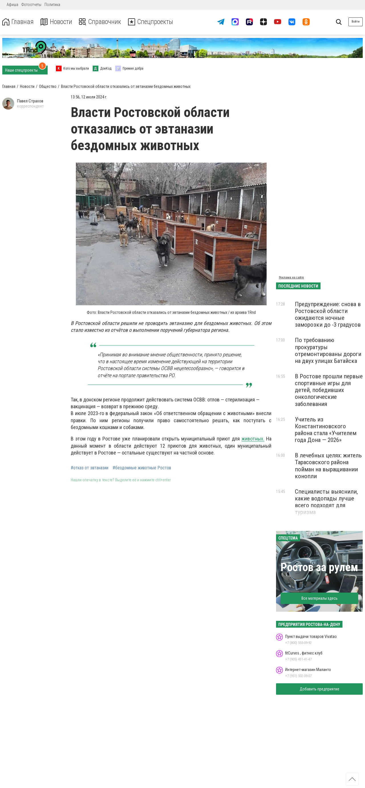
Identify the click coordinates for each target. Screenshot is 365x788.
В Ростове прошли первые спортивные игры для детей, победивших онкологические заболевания (329, 390)
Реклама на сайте (291, 277)
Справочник (101, 22)
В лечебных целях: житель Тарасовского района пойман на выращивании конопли (328, 465)
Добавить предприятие (319, 689)
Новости (56, 22)
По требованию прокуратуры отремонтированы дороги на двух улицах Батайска (328, 350)
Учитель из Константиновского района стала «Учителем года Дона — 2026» (325, 429)
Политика (52, 4)
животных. (253, 439)
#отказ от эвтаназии (89, 467)
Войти (356, 21)
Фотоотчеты (31, 4)
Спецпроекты (152, 22)
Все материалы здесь (319, 598)
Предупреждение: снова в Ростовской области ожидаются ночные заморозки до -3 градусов (328, 314)
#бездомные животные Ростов (142, 467)
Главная (18, 22)
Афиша (12, 4)
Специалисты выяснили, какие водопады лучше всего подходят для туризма (326, 502)
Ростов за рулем (319, 567)
